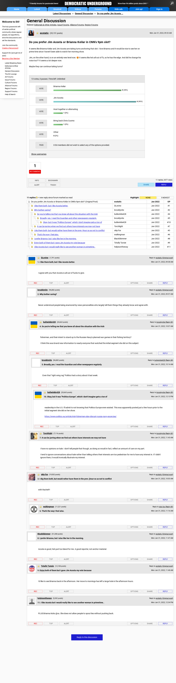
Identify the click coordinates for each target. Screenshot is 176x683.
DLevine (44, 258)
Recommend (35, 172)
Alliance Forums (11, 86)
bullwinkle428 (49, 322)
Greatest (57, 9)
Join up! (139, 9)
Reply (163, 185)
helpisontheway (45, 598)
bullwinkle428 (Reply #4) (163, 360)
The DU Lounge (10, 74)
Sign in (159, 9)
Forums (98, 9)
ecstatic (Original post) (164, 258)
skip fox (44, 474)
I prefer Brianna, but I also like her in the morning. (55, 238)
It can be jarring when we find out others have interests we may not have (68, 226)
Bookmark (53, 180)
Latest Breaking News (13, 63)
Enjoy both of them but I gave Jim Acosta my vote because (59, 243)
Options (134, 283)
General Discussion (84, 13)
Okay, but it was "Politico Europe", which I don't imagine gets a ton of (72, 222)
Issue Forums (10, 80)
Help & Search (10, 94)
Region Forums (10, 88)
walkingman (48, 506)
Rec (35, 283)
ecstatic (44, 33)
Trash (53, 185)
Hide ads (119, 9)
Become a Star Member (11, 59)
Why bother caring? (42, 210)
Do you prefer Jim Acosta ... (110, 13)
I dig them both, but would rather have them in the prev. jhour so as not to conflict (69, 230)
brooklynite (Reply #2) (165, 322)
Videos (78, 9)
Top (51, 283)
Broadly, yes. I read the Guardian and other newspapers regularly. (68, 218)
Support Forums (11, 91)
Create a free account (10, 48)
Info (37, 180)
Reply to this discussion (87, 637)
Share (146, 185)
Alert (36, 185)
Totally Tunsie (47, 566)
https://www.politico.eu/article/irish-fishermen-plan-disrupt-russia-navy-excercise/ (80, 416)
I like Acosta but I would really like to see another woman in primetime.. (64, 247)
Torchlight (47, 433)
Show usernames (38, 154)
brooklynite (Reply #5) (165, 392)
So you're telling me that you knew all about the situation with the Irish (67, 214)
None (148, 198)
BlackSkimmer (44, 534)
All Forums (9, 77)
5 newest (165, 198)
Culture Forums (11, 83)
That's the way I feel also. (48, 234)
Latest (37, 9)
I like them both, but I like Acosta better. (51, 206)
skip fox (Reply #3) (166, 507)
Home (16, 9)
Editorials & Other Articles (11, 67)
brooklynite (43, 290)
